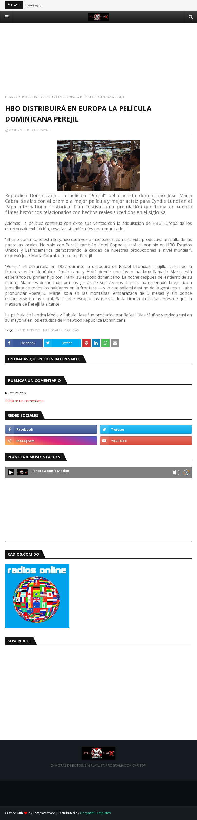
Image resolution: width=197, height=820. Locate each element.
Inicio (9, 97)
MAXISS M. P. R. (19, 130)
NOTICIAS (22, 97)
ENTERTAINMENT (28, 330)
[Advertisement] (98, 59)
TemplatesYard (44, 813)
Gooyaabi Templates (95, 813)
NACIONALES (52, 330)
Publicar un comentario (24, 400)
